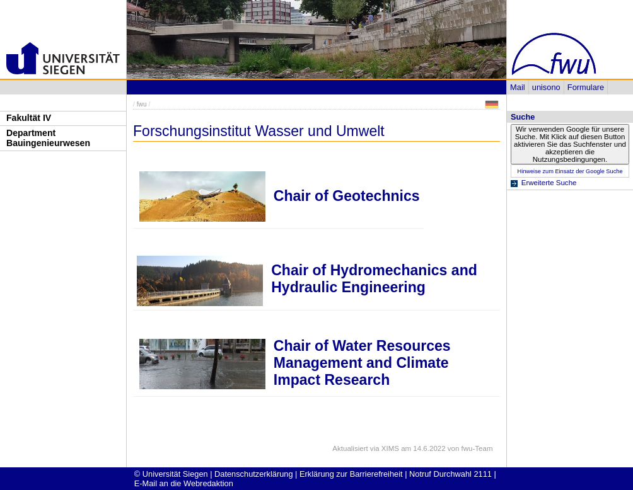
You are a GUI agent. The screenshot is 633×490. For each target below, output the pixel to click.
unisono (546, 87)
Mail (517, 87)
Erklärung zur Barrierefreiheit (351, 474)
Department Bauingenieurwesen (48, 138)
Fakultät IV (28, 118)
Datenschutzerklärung (253, 474)
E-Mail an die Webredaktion (183, 483)
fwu (142, 104)
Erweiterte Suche (549, 182)
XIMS (390, 448)
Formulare (585, 87)
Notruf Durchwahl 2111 (450, 474)
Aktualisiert (350, 448)
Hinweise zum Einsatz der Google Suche (569, 171)
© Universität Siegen (171, 474)
